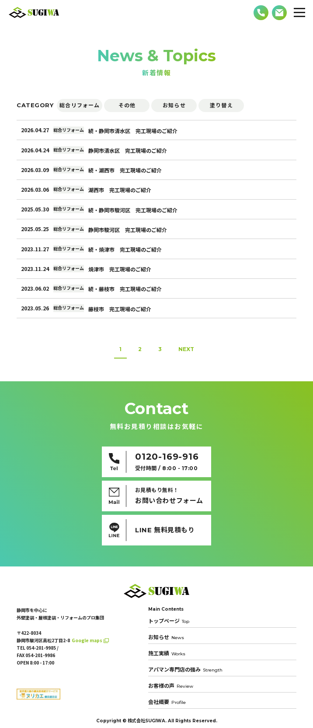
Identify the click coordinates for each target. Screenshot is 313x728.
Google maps (87, 640)
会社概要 (167, 702)
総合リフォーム (79, 105)
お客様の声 (170, 685)
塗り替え (221, 105)
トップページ (168, 621)
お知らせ (174, 105)
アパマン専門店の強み (185, 669)
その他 (127, 105)
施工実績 (166, 653)
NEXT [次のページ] (186, 349)
